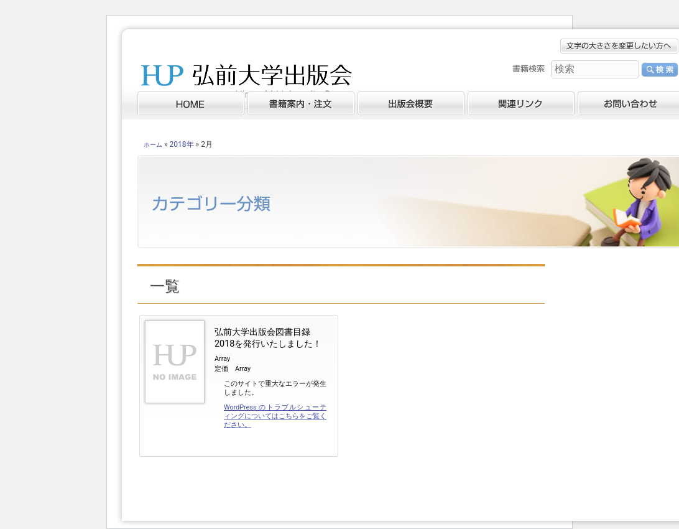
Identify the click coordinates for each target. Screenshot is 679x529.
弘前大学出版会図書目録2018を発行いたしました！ (268, 338)
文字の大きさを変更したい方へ (619, 46)
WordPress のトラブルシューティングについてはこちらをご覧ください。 (275, 416)
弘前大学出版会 (246, 83)
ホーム (153, 144)
